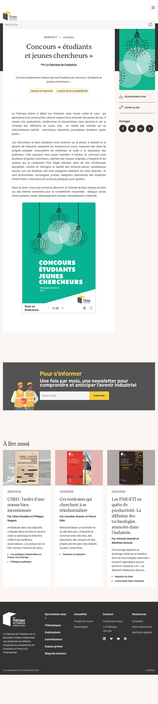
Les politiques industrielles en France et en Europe (24, 556)
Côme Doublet (21, 516)
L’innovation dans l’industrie (129, 581)
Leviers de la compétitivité (72, 91)
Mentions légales (142, 632)
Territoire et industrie (74, 554)
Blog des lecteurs (55, 653)
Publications (52, 632)
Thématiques (53, 625)
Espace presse (54, 646)
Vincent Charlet (126, 538)
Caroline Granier (74, 516)
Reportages (81, 626)
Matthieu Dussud (122, 542)
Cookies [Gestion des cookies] (150, 670)
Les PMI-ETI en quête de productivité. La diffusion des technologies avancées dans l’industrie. (126, 515)
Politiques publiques (21, 561)
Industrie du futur (124, 576)
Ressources (139, 614)
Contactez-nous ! (113, 621)
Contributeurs (53, 639)
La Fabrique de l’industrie (61, 64)
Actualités (80, 614)
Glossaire (137, 621)
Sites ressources (142, 626)
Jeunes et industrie (41, 91)
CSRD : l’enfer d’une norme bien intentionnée (25, 504)
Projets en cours (83, 621)
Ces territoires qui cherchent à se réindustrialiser (76, 504)
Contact (108, 614)
